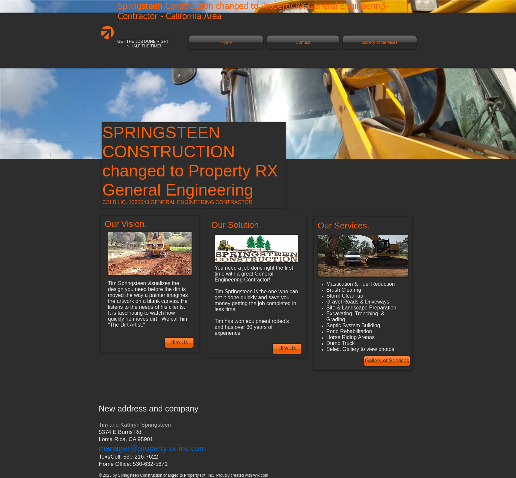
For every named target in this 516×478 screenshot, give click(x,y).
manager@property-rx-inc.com (152, 448)
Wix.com (260, 475)
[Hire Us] (179, 343)
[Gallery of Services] (387, 361)
